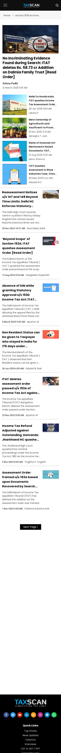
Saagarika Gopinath (37, 275)
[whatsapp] (54, 714)
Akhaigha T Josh (38, 136)
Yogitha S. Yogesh (35, 462)
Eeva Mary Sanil (36, 228)
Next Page (30, 527)
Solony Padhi (10, 83)
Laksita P (33, 113)
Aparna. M (33, 321)
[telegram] (47, 714)
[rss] (33, 714)
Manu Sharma (37, 159)
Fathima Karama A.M (37, 508)
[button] (5, 8)
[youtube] (19, 714)
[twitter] (13, 714)
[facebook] (6, 714)
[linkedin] (26, 714)
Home (7, 15)
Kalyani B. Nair (34, 368)
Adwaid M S (35, 182)
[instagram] (40, 714)
